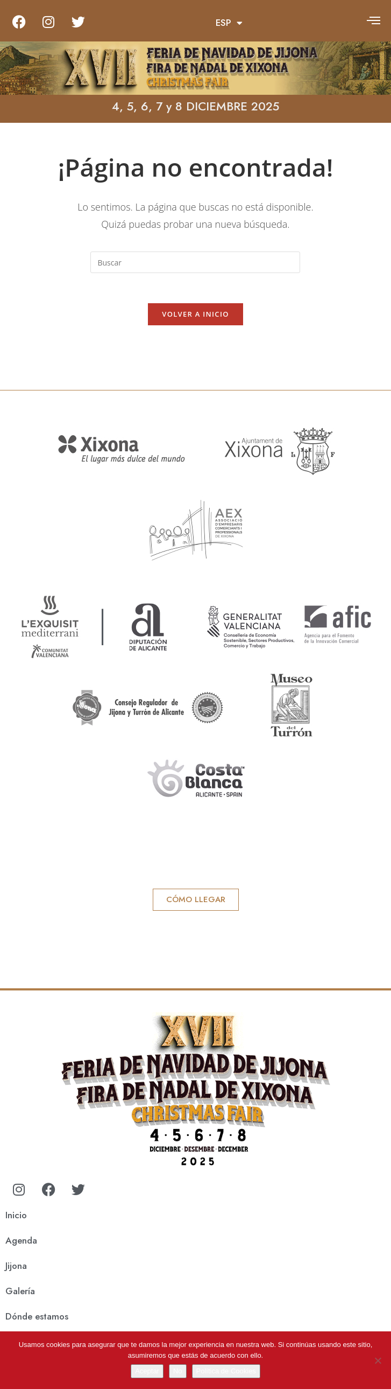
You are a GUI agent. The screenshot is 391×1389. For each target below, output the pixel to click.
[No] (377, 1360)
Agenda (21, 1242)
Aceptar (147, 1371)
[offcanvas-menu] (373, 20)
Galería (20, 1293)
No (177, 1371)
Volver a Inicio (195, 316)
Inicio (16, 1217)
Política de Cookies (226, 1371)
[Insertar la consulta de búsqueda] (195, 262)
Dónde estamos (36, 1318)
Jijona (16, 1267)
